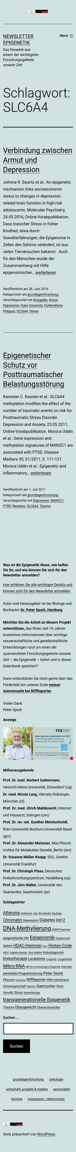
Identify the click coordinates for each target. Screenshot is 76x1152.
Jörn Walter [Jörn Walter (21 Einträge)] (35, 952)
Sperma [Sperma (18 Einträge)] (31, 986)
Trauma (45, 506)
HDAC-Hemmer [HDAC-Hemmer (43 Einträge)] (27, 945)
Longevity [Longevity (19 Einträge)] (51, 959)
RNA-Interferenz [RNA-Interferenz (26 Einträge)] (58, 980)
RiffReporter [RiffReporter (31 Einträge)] (36, 980)
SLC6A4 (22, 311)
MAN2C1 (57, 500)
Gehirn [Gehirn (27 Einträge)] (7, 946)
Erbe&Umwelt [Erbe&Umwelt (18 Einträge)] (63, 938)
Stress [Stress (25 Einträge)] (18, 992)
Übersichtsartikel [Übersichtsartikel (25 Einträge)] (48, 1007)
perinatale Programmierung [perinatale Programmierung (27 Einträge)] (22, 973)
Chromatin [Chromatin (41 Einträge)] (12, 920)
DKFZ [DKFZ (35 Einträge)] (60, 920)
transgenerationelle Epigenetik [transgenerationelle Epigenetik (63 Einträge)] (36, 999)
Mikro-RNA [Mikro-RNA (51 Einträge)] (14, 966)
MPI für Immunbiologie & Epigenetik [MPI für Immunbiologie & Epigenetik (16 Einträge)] (43, 967)
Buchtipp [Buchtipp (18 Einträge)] (57, 913)
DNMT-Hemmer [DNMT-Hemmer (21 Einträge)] (61, 929)
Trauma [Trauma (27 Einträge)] (8, 1007)
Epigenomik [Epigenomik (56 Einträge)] (42, 937)
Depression (11, 305)
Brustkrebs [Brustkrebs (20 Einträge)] (45, 913)
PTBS (7, 506)
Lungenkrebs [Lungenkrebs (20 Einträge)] (65, 959)
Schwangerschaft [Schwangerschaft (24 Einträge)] (14, 986)
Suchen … (11, 1017)
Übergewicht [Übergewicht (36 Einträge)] (25, 1007)
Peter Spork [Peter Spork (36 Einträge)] (53, 973)
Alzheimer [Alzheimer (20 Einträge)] (26, 913)
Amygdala (40, 300)
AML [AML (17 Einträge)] (35, 913)
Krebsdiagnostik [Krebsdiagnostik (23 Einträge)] (53, 952)
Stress (34, 311)
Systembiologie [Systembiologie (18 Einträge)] (32, 992)
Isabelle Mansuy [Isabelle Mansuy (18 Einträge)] (18, 952)
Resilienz (18, 506)
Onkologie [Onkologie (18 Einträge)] (66, 966)
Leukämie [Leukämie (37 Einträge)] (36, 958)
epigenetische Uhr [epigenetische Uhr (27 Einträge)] (16, 938)
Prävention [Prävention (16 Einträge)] (21, 980)
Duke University (32, 305)
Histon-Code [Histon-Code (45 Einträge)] (60, 945)
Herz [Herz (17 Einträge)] (45, 946)
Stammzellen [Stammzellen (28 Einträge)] (45, 986)
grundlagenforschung (42, 294)
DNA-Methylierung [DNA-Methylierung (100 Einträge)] (27, 928)
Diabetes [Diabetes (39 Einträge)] (47, 920)
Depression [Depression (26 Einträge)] (31, 920)
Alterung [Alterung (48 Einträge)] (11, 912)
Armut (53, 300)
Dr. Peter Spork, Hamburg (41, 610)
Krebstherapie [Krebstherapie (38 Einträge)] (15, 958)
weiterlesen (45, 272)
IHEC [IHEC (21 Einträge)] (6, 952)
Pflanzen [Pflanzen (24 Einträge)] (9, 980)
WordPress (46, 1134)
